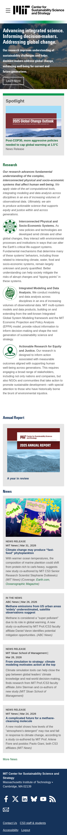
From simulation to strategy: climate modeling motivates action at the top (30, 663)
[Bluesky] (34, 801)
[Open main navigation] (8, 10)
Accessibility (10, 830)
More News (10, 759)
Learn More (13, 80)
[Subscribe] (6, 811)
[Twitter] (15, 801)
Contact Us (10, 823)
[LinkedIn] (24, 801)
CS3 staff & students (33, 823)
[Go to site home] (38, 10)
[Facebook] (6, 801)
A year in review (18, 478)
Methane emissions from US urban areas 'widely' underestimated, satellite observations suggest (33, 609)
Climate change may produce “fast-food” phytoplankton (30, 551)
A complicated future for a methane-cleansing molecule (30, 720)
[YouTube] (43, 801)
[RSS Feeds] (52, 801)
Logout (25, 830)
